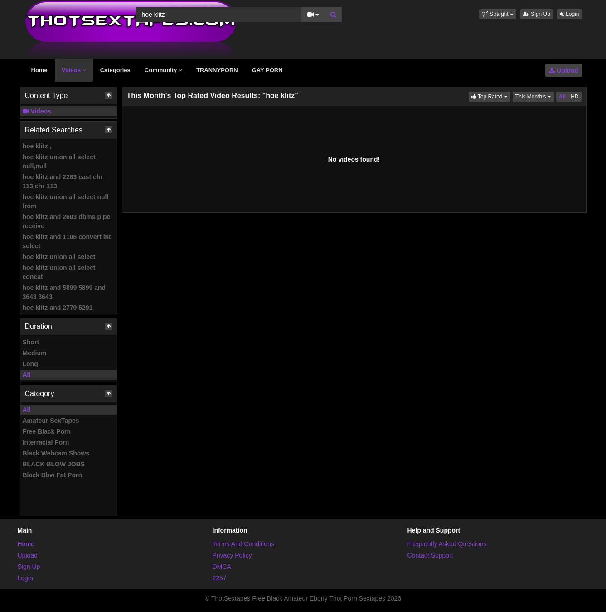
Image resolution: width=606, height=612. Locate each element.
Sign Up (536, 14)
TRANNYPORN (217, 70)
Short (31, 342)
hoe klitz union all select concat (59, 272)
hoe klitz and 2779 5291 (58, 307)
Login (569, 14)
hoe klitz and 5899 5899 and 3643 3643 (64, 292)
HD (574, 96)
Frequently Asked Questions (447, 544)
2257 (220, 578)
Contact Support (430, 555)
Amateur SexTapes (51, 420)
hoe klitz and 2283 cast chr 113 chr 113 (63, 181)
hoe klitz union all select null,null (59, 161)
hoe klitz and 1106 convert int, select (68, 241)
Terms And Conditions (243, 544)
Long (30, 363)
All (27, 374)
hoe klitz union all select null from (66, 201)
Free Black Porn (47, 431)
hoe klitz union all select (59, 256)
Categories (115, 70)
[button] (497, 14)
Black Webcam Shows (56, 453)
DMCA (222, 566)
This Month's (534, 96)
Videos (74, 70)
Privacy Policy (232, 555)
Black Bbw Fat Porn (52, 475)
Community (163, 70)
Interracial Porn (46, 442)
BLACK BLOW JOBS (54, 464)
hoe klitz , (37, 146)
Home (39, 70)
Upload (563, 70)
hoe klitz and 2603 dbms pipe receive (67, 221)
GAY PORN (267, 70)
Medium (35, 353)
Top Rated (490, 96)
